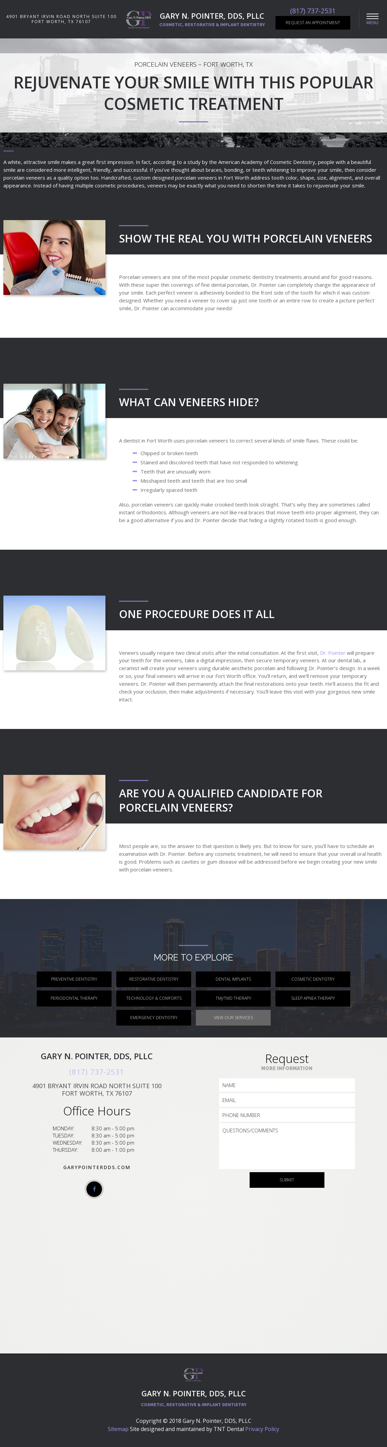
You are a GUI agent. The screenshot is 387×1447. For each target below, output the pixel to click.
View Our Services (233, 1017)
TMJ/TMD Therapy (233, 998)
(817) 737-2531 (313, 10)
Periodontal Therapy (74, 998)
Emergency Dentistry (154, 1017)
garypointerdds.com (97, 1167)
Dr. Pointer (333, 652)
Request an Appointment (313, 23)
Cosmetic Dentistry (313, 979)
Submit (287, 1180)
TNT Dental (229, 1429)
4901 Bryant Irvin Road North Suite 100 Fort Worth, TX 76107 (61, 19)
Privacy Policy (262, 1429)
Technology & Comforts (154, 998)
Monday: (63, 1128)
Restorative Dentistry (154, 979)
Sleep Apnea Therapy (313, 998)
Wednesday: (68, 1142)
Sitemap (118, 1429)
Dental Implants (233, 979)
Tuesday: (63, 1135)
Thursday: (65, 1149)
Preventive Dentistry (74, 979)
